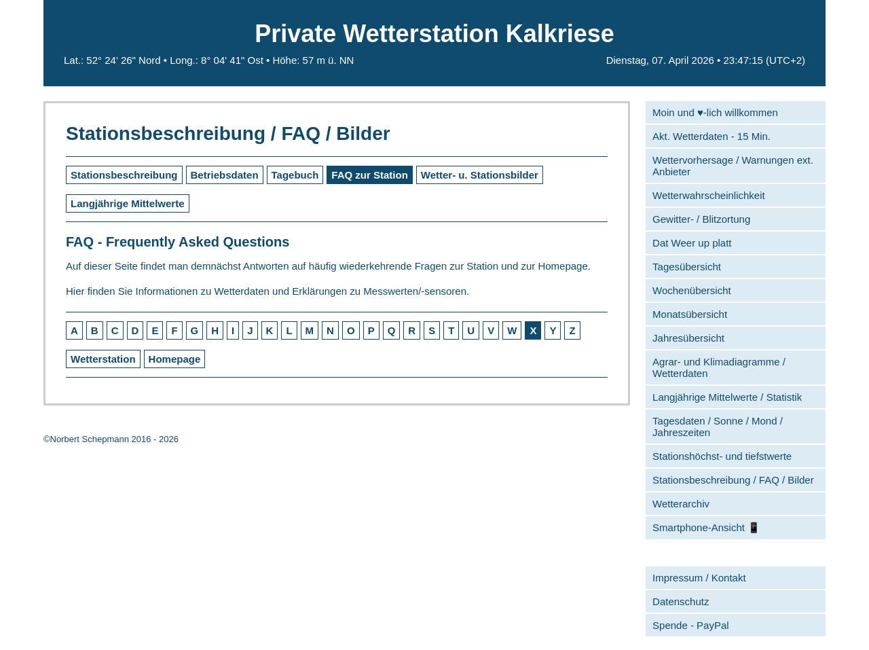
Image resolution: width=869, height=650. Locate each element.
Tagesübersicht (686, 266)
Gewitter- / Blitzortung (701, 219)
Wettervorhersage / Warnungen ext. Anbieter (732, 165)
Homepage (175, 359)
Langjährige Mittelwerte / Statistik (727, 397)
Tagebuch (295, 175)
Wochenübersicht (691, 290)
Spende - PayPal (690, 625)
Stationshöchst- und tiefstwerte (722, 456)
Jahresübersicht (688, 338)
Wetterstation (103, 359)
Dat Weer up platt (691, 243)
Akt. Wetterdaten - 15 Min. (711, 136)
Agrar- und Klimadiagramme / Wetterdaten (718, 367)
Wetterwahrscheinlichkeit (708, 195)
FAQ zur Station (369, 175)
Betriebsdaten (225, 175)
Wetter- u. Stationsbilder (479, 175)
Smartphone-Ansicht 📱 (706, 527)
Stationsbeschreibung (124, 175)
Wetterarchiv (680, 503)
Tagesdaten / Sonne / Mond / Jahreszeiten (717, 426)
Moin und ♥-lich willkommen (715, 112)
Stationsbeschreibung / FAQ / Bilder (733, 480)
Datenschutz (680, 601)
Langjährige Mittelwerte (128, 203)
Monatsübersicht (689, 314)
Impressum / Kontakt (699, 577)
